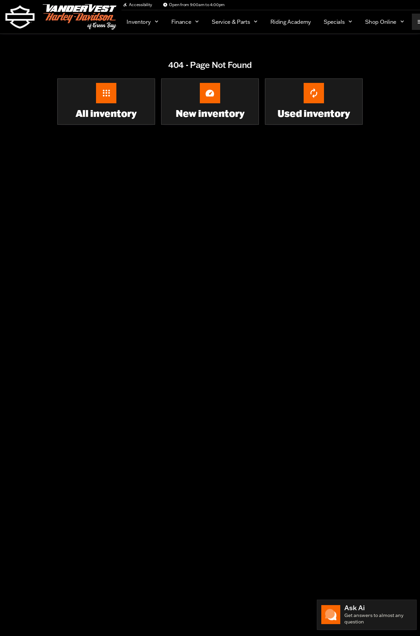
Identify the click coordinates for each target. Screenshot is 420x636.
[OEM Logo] (20, 17)
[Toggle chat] (367, 615)
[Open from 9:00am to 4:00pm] (193, 5)
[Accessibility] (137, 5)
